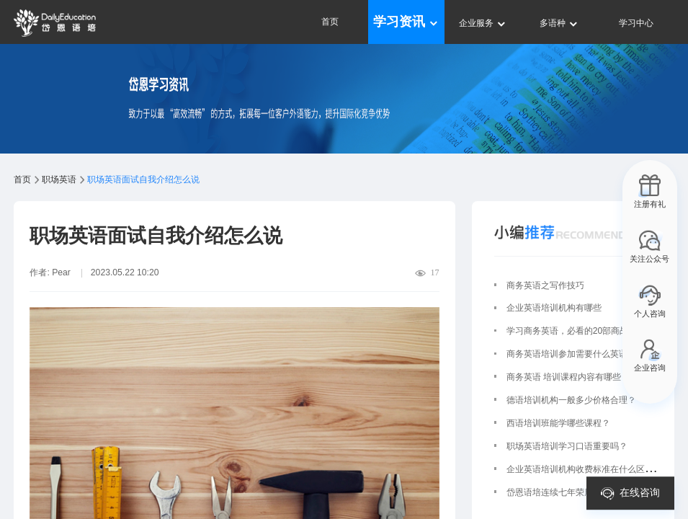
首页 (330, 22)
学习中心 (636, 23)
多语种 (559, 23)
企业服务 (483, 23)
